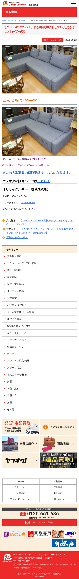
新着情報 (58, 481)
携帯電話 (12, 277)
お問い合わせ (58, 499)
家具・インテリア (20, 20)
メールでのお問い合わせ (39, 523)
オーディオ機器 (15, 291)
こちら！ (43, 181)
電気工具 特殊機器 (17, 374)
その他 (10, 409)
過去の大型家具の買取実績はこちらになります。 (37, 172)
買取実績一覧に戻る (17, 237)
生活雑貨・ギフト (16, 346)
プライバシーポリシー (21, 499)
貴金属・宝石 (14, 256)
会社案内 (58, 493)
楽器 (9, 381)
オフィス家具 (14, 319)
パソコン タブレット (18, 305)
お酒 (9, 402)
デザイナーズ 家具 (17, 339)
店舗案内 (21, 493)
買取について (20, 487)
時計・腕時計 (14, 270)
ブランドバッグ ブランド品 (21, 263)
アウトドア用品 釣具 (18, 360)
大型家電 (12, 298)
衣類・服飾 (13, 388)
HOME (4, 20)
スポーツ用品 (14, 367)
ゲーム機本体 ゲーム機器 (20, 312)
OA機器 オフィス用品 (18, 325)
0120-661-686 (39, 514)
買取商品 (58, 487)
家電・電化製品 (15, 284)
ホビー (10, 353)
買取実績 (10, 20)
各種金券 (12, 395)
